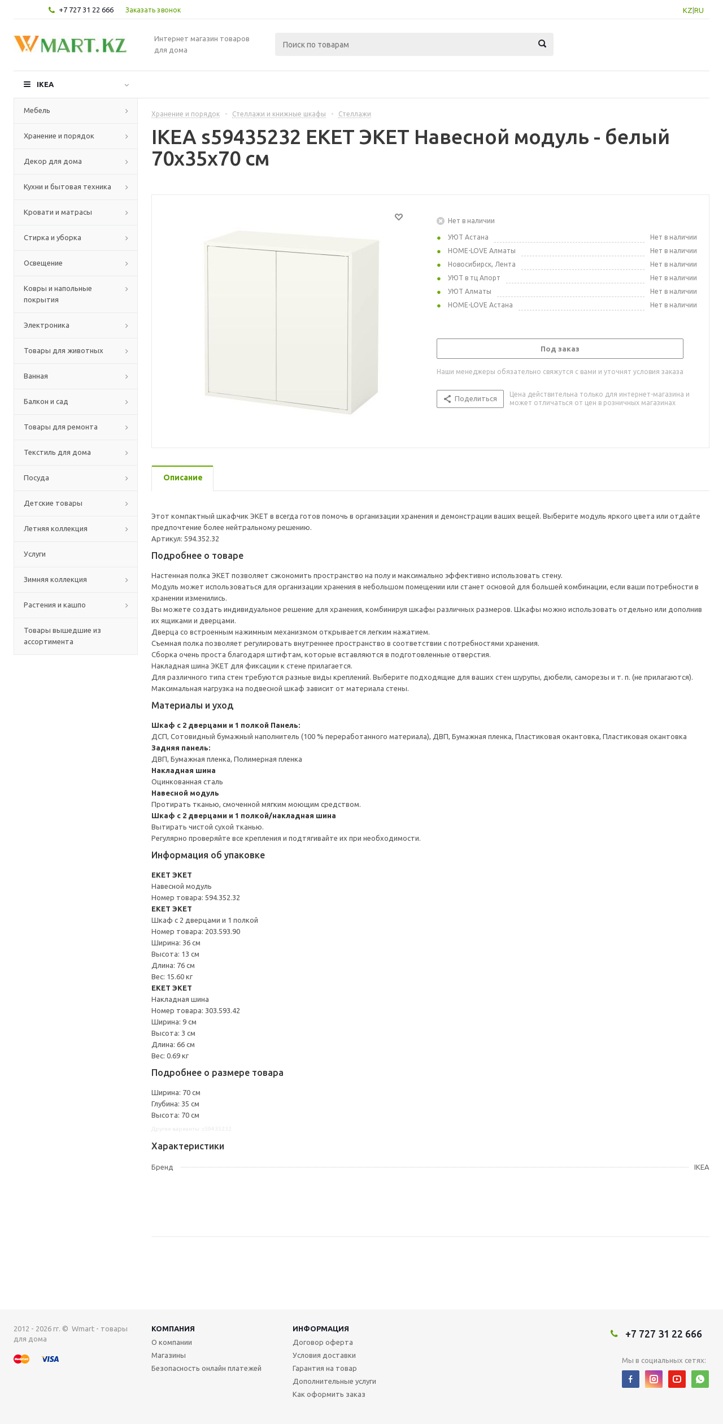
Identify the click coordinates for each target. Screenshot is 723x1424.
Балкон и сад (46, 401)
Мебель (37, 110)
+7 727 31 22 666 (86, 10)
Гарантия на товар (325, 1368)
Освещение (43, 263)
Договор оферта (323, 1342)
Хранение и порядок (59, 136)
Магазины (168, 1355)
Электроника (46, 325)
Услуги (35, 554)
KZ (687, 10)
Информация (321, 1328)
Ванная (36, 376)
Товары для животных (63, 350)
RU (699, 10)
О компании (171, 1342)
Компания (173, 1328)
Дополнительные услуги (334, 1381)
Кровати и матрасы (58, 212)
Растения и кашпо (55, 605)
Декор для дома (53, 161)
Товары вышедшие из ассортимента (62, 635)
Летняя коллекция (56, 528)
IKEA (45, 84)
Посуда (36, 477)
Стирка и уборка (52, 237)
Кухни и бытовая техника (67, 186)
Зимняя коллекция (55, 579)
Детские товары (53, 503)
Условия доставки (324, 1355)
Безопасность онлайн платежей (206, 1368)
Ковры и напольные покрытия (58, 293)
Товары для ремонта (61, 427)
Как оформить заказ (329, 1394)
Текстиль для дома (57, 452)
